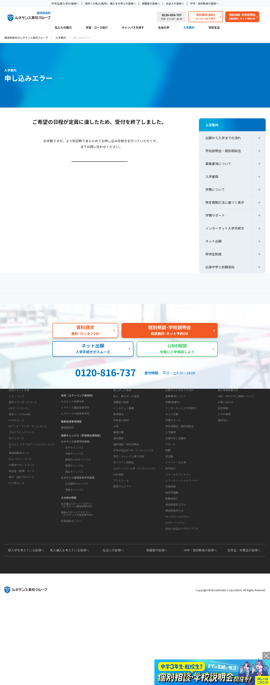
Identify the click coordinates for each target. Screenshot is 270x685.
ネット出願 (213, 241)
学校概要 (115, 458)
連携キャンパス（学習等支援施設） (81, 468)
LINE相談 (118, 540)
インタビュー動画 (123, 446)
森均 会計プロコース (21, 527)
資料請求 (118, 504)
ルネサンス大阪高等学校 (75, 446)
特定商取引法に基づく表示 (224, 202)
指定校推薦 (171, 544)
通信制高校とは (174, 576)
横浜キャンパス (74, 498)
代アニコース (16, 488)
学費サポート (215, 215)
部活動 (169, 508)
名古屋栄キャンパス (76, 516)
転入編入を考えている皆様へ (69, 629)
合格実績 (170, 538)
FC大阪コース (16, 533)
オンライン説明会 (123, 528)
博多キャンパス (74, 523)
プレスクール (121, 546)
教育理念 (118, 466)
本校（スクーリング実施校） (78, 428)
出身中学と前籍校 (175, 476)
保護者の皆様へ (151, 3)
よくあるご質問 (136, 299)
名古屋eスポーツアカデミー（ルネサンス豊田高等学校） (78, 538)
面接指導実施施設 (71, 454)
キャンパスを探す (133, 27)
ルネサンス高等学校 (72, 434)
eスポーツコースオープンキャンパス (134, 534)
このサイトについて (227, 420)
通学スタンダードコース (23, 452)
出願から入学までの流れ (223, 138)
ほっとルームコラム (177, 582)
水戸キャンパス (74, 480)
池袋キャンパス (74, 486)
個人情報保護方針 (228, 428)
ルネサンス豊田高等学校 (75, 440)
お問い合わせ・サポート (125, 495)
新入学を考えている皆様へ (26, 629)
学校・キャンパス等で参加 (128, 522)
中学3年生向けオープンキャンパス (133, 516)
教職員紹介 (171, 550)
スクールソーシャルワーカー (182, 532)
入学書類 (211, 176)
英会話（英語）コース (21, 521)
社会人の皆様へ (175, 3)
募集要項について (218, 163)
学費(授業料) (172, 440)
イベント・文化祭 (175, 514)
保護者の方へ (46, 299)
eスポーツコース (18, 458)
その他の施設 (68, 530)
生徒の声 (163, 27)
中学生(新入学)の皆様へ (65, 3)
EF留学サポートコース (21, 515)
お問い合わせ (225, 440)
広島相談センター (71, 554)
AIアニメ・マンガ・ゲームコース (28, 476)
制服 (168, 502)
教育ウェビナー (122, 552)
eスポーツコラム (175, 588)
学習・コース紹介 (97, 27)
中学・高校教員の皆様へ (204, 3)
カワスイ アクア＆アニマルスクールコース (32, 495)
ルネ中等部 (224, 452)
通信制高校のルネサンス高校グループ (26, 37)
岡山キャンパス (74, 504)
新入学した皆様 (122, 428)
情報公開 (118, 484)
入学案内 (188, 27)
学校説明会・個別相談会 (223, 150)
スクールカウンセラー (178, 526)
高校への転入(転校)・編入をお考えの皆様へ (110, 3)
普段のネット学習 (19, 440)
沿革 (115, 478)
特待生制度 (213, 254)
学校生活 (214, 27)
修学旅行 (170, 520)
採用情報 (223, 446)
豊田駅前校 (67, 460)
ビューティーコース (20, 509)
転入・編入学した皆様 (126, 434)
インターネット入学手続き (224, 228)
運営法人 (223, 458)
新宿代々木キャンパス (78, 492)
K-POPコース (16, 470)
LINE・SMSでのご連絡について (236, 434)
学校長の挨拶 (121, 472)
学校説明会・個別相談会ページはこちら (100, 168)
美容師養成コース (19, 503)
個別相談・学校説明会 (126, 510)
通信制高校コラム (175, 570)
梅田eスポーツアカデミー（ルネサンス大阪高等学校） (78, 546)
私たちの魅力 (63, 27)
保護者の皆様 (121, 440)
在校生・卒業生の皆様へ (244, 629)
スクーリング (16, 446)
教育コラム (168, 561)
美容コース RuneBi (19, 464)
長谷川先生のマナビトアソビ (182, 594)
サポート (170, 496)
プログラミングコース (21, 482)
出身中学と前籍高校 (219, 267)
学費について (215, 189)
